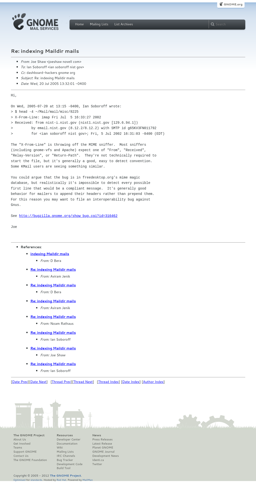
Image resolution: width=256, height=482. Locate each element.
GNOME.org (233, 4)
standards (36, 480)
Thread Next (83, 381)
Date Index (131, 381)
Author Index (153, 381)
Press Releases (102, 439)
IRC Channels (66, 456)
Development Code (69, 464)
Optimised (19, 480)
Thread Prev (61, 381)
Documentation (67, 444)
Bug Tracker (65, 460)
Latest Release (102, 444)
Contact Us (21, 456)
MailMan (87, 480)
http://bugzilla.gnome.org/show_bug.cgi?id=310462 (68, 215)
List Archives (123, 24)
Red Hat (61, 480)
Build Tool (63, 468)
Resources (65, 435)
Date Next (38, 381)
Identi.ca (98, 460)
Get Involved (22, 444)
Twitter (97, 464)
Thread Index (108, 381)
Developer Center (68, 439)
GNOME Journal (103, 452)
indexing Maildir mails (50, 253)
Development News (105, 456)
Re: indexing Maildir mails (53, 269)
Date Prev (20, 381)
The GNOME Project (29, 435)
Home (79, 24)
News (96, 435)
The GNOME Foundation (30, 460)
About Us (19, 439)
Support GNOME (25, 452)
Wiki (60, 447)
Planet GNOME (102, 447)
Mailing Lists (99, 24)
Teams (17, 447)
